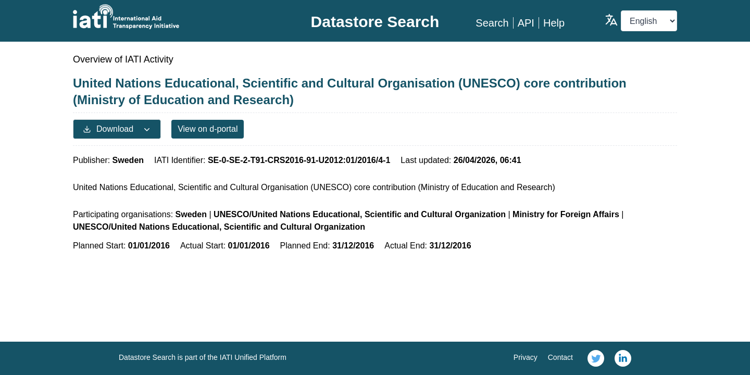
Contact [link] (560, 357)
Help (554, 23)
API (526, 23)
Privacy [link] (526, 357)
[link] (596, 358)
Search (492, 23)
